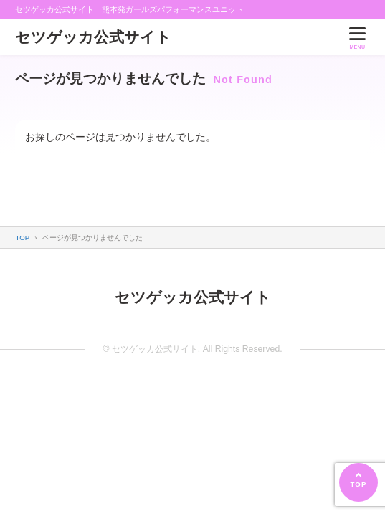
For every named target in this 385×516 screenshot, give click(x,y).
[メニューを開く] (357, 37)
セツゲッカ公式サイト (93, 37)
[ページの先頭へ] (358, 482)
